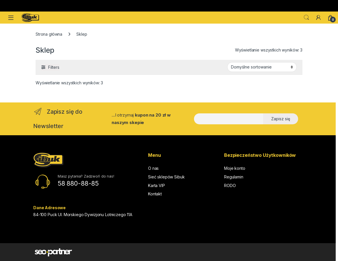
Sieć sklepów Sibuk (166, 176)
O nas (153, 168)
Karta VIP (156, 185)
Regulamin (233, 176)
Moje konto (234, 168)
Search (306, 17)
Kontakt (155, 193)
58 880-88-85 (78, 183)
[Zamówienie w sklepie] (262, 67)
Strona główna (49, 34)
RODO (230, 185)
